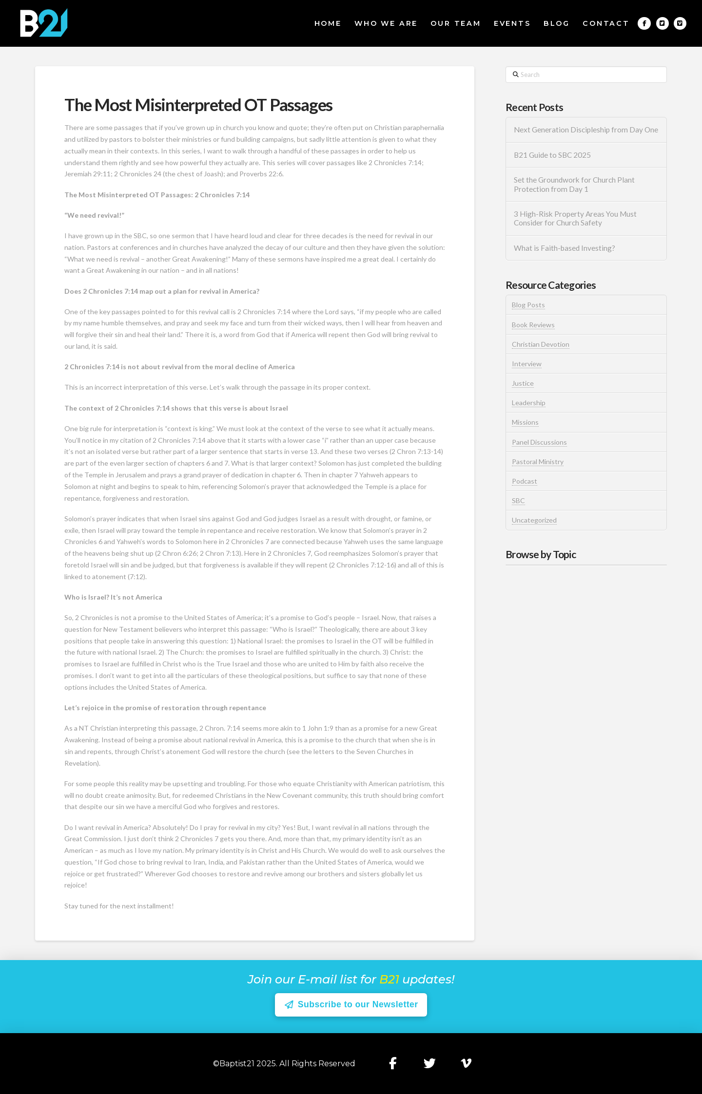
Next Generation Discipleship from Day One (586, 129)
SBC (518, 500)
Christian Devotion (540, 344)
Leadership (529, 402)
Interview (527, 363)
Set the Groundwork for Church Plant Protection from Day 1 (574, 184)
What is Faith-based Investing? (564, 248)
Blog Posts (528, 305)
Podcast (524, 481)
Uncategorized (534, 520)
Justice (523, 383)
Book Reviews (533, 325)
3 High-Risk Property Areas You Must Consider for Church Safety (575, 218)
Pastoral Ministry (538, 461)
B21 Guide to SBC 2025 (552, 155)
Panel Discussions (539, 442)
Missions (525, 422)
